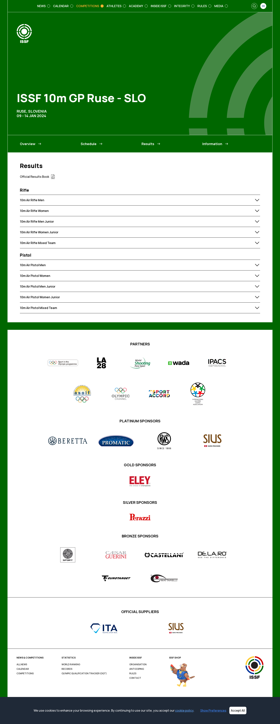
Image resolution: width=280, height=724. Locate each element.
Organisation (138, 664)
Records (67, 669)
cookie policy (184, 710)
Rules (132, 673)
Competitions (25, 673)
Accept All (238, 710)
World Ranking (71, 664)
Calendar (23, 669)
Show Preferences (213, 710)
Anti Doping (136, 669)
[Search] (254, 6)
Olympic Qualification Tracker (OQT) (84, 673)
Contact (135, 678)
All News (22, 664)
